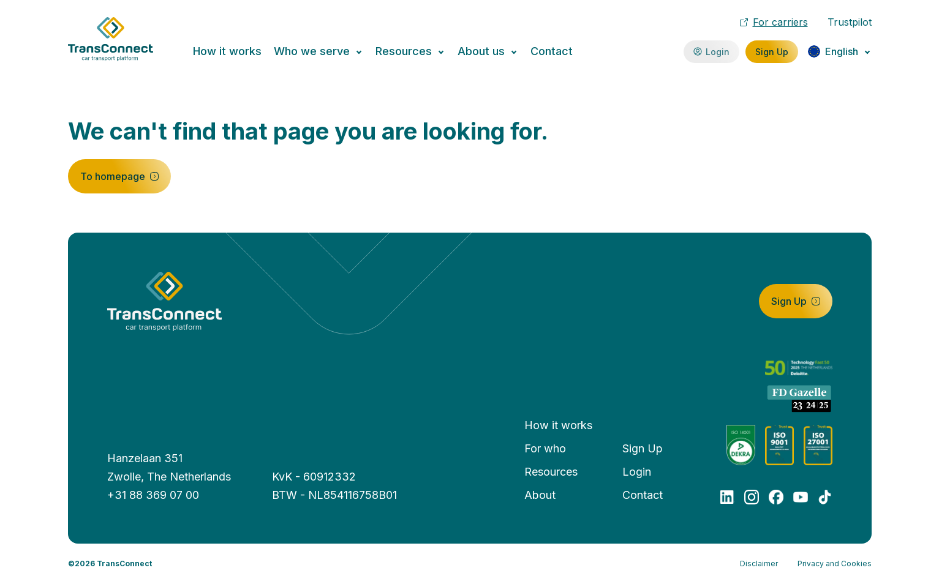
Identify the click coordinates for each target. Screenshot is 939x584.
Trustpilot (850, 22)
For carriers (774, 22)
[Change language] (840, 51)
